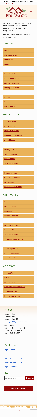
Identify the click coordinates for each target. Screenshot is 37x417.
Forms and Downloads (13, 106)
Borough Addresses (11, 173)
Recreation (8, 64)
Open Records (9, 159)
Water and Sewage (11, 78)
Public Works (9, 60)
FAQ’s (6, 277)
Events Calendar (10, 206)
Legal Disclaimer (10, 367)
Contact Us (8, 273)
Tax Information (10, 154)
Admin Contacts (10, 126)
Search (30, 378)
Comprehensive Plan (12, 177)
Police (6, 50)
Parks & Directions (11, 216)
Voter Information (11, 163)
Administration (10, 121)
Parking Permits (10, 102)
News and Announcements (14, 202)
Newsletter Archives (12, 296)
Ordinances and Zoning (13, 187)
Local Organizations (12, 253)
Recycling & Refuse (11, 74)
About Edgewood (11, 249)
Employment (9, 182)
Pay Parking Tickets (11, 225)
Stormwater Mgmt (11, 83)
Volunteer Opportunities (13, 239)
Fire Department (10, 55)
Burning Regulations (12, 88)
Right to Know (9, 350)
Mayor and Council (11, 131)
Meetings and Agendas (13, 135)
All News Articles (10, 291)
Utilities (7, 97)
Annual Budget (10, 140)
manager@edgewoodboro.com (16, 321)
